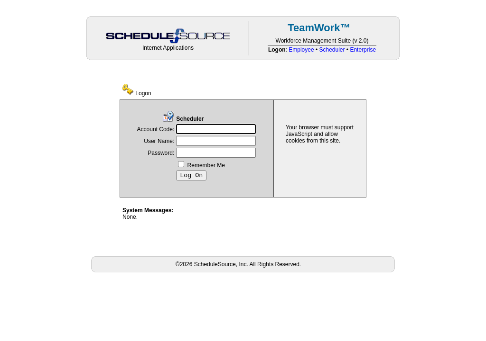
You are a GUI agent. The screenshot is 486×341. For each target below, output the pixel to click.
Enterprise (363, 49)
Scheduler (332, 49)
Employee (301, 49)
